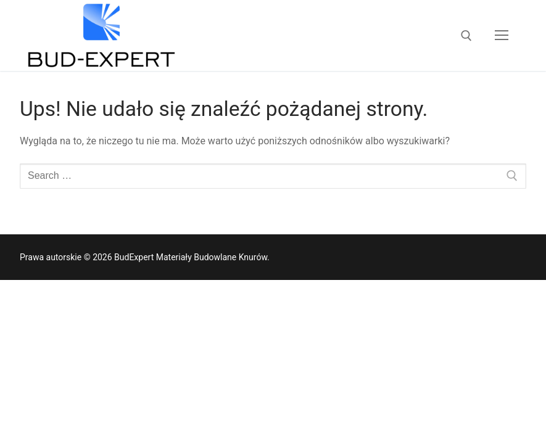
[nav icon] (501, 36)
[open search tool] (466, 35)
